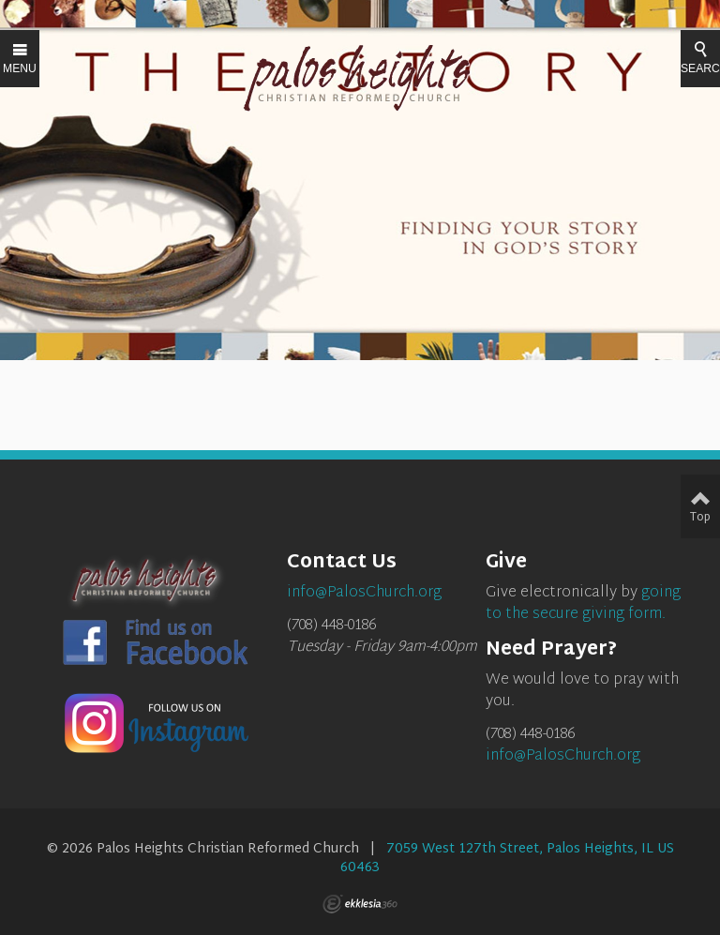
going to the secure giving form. (583, 604)
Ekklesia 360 (360, 904)
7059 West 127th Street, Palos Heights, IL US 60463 (507, 858)
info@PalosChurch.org (563, 756)
